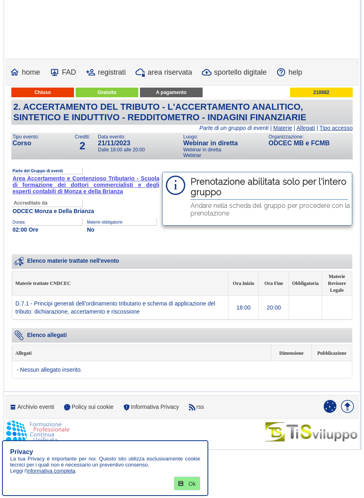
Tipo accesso (336, 128)
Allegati (305, 128)
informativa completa (51, 471)
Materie (282, 128)
